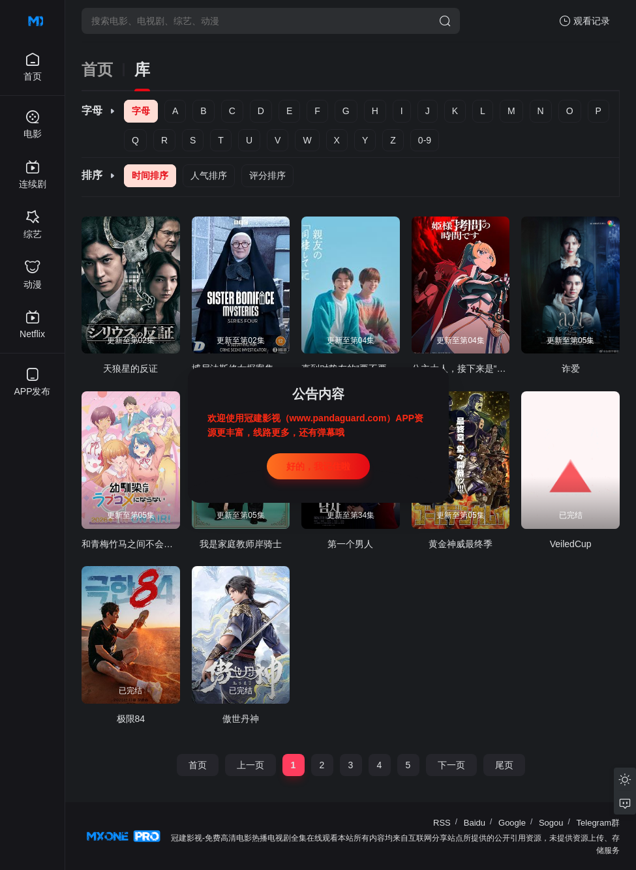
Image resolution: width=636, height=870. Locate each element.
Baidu (474, 823)
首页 (97, 69)
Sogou (551, 823)
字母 (141, 111)
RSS (442, 823)
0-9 (424, 140)
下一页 (451, 765)
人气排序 (208, 175)
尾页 (504, 765)
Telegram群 (598, 823)
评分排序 (267, 175)
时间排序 (150, 175)
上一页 (250, 765)
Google (512, 823)
